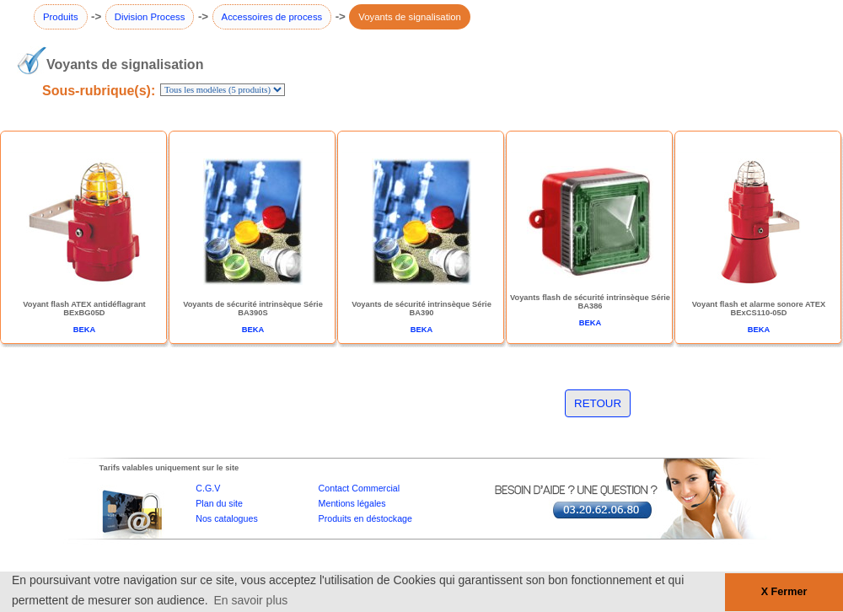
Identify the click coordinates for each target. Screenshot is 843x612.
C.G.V (208, 488)
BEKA (84, 329)
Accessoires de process (272, 17)
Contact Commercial (359, 488)
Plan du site (219, 503)
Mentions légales (352, 503)
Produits (60, 17)
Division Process (150, 17)
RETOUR (597, 403)
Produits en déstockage (365, 518)
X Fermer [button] (784, 592)
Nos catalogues (226, 518)
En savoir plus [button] (250, 600)
